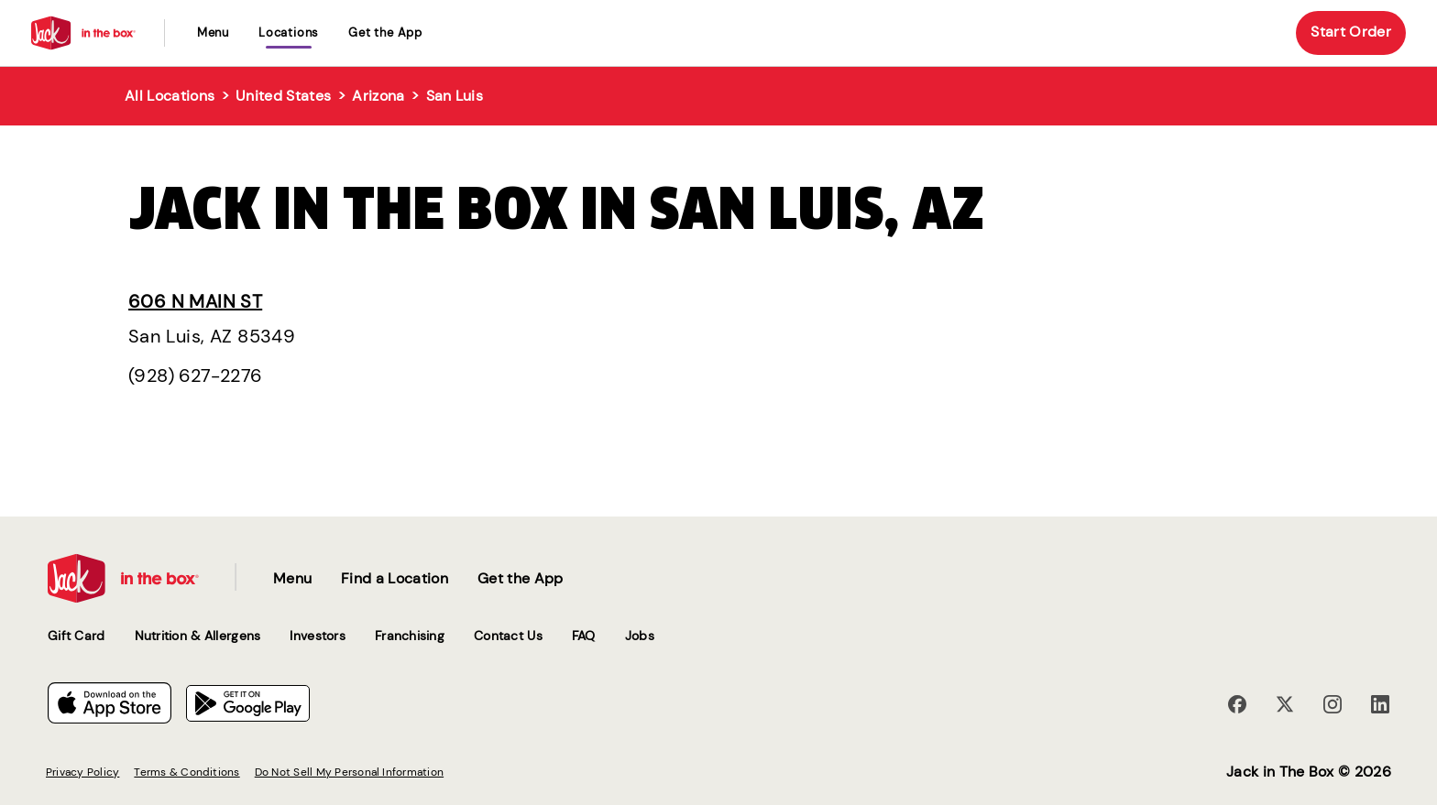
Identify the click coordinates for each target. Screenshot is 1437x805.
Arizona (378, 95)
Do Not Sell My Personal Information (349, 772)
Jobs (639, 635)
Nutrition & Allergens (198, 635)
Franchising (409, 635)
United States (283, 95)
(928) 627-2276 (195, 375)
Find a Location (394, 578)
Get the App (385, 32)
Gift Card (76, 635)
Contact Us (508, 635)
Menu (213, 32)
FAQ (584, 635)
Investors (318, 635)
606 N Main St (195, 301)
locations (288, 32)
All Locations (169, 95)
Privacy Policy (82, 772)
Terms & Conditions (186, 772)
